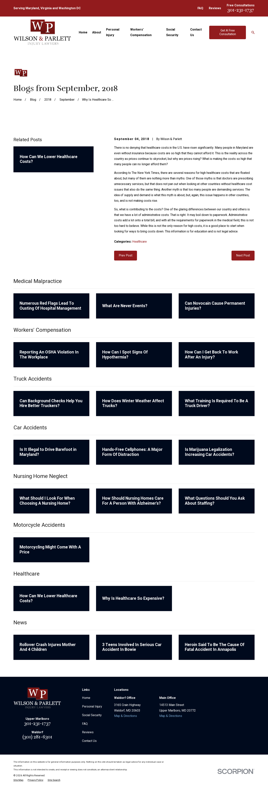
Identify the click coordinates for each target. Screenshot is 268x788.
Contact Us (89, 741)
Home (86, 698)
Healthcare (139, 241)
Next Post (243, 255)
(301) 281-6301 (37, 737)
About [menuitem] (96, 32)
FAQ (200, 8)
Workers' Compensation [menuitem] (141, 32)
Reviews (215, 8)
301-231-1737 (240, 10)
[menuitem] (18, 780)
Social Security (92, 715)
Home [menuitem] (83, 32)
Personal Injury (92, 706)
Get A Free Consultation (227, 32)
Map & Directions (125, 716)
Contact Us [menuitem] (196, 32)
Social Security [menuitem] (172, 32)
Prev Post (125, 255)
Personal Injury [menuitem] (112, 32)
